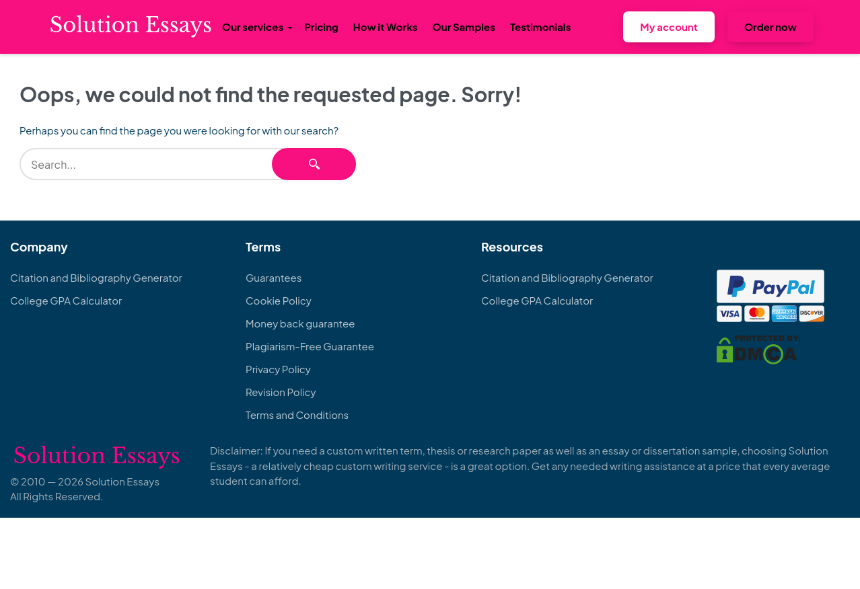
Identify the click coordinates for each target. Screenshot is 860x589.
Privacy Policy (278, 368)
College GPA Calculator (66, 300)
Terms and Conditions (297, 414)
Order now (770, 26)
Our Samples (464, 26)
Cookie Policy (279, 300)
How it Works (385, 26)
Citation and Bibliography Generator (96, 277)
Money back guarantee (300, 323)
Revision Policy (281, 391)
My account (669, 26)
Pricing (321, 26)
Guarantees (273, 277)
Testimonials (540, 26)
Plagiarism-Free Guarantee (310, 346)
